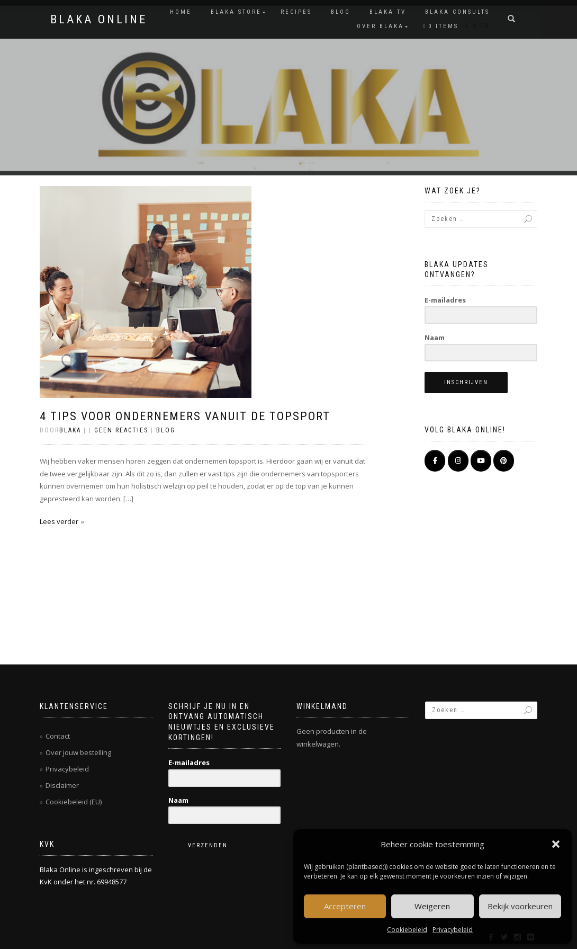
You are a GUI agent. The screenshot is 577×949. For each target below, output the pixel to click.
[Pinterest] (503, 461)
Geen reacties (121, 430)
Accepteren (345, 906)
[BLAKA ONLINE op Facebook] (435, 461)
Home (181, 11)
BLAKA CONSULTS (457, 11)
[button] (556, 844)
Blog (340, 11)
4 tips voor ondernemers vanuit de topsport (185, 416)
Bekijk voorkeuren (520, 906)
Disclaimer (62, 785)
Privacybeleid (452, 929)
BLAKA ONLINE (98, 19)
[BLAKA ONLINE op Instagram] (458, 461)
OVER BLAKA (380, 26)
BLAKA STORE (236, 11)
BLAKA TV (387, 11)
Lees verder (59, 521)
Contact (58, 736)
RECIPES (296, 11)
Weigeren (432, 906)
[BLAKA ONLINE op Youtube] (481, 461)
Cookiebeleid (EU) (74, 801)
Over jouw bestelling (78, 752)
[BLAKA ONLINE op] (435, 480)
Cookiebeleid (407, 929)
